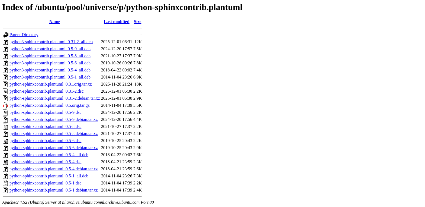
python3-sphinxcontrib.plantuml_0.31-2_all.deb (51, 41)
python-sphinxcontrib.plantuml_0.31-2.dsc (46, 91)
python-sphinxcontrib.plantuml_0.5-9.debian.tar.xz (53, 119)
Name (54, 21)
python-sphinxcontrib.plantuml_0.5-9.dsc (45, 112)
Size (137, 21)
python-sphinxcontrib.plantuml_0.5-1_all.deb (48, 176)
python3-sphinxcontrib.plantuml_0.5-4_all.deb (50, 70)
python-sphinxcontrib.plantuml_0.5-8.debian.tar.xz (53, 133)
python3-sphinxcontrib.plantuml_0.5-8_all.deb (50, 56)
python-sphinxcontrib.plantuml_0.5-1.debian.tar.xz (53, 190)
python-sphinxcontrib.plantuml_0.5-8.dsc (45, 126)
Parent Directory (23, 34)
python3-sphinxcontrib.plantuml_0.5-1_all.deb (50, 77)
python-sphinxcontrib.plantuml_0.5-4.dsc (45, 161)
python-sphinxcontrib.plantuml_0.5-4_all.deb (48, 154)
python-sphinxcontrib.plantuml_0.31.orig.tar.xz (50, 84)
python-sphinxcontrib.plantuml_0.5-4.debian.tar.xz (53, 169)
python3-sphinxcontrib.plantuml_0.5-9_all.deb (50, 48)
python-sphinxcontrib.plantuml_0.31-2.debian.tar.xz (54, 98)
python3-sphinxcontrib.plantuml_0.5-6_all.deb (50, 63)
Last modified (117, 21)
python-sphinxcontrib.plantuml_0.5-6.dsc (45, 140)
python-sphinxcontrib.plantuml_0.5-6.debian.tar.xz (53, 147)
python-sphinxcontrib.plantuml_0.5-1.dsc (45, 183)
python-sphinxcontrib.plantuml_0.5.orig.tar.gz (49, 105)
